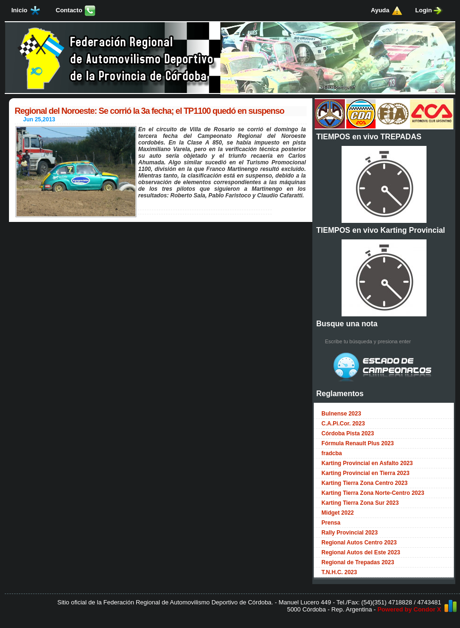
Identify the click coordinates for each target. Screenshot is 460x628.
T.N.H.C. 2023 (339, 572)
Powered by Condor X (409, 609)
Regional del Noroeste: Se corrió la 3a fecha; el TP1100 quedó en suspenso (149, 111)
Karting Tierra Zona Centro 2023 (364, 483)
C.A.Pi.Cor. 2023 (343, 423)
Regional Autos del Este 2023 (360, 552)
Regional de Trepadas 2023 (357, 562)
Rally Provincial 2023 (349, 532)
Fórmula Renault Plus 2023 (357, 443)
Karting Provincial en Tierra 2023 (365, 473)
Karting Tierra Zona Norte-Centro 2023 (372, 493)
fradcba (331, 453)
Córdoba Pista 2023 (347, 433)
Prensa (330, 522)
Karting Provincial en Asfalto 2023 (367, 463)
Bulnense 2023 (341, 413)
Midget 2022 (337, 512)
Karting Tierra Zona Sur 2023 (360, 503)
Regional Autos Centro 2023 (359, 542)
